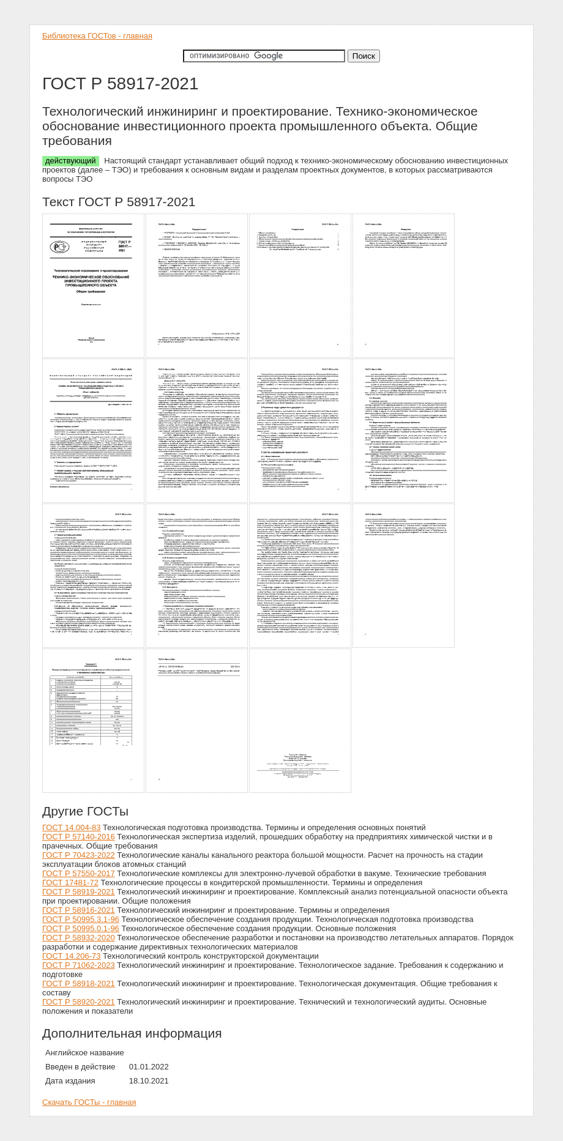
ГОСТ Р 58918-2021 (78, 983)
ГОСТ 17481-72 (70, 882)
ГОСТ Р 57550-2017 (78, 873)
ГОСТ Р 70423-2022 (78, 855)
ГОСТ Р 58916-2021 (78, 910)
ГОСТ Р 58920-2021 (78, 1001)
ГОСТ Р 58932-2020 (78, 937)
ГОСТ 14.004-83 (71, 827)
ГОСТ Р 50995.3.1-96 (80, 919)
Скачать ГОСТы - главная (89, 1102)
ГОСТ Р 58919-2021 (78, 891)
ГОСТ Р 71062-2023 (78, 965)
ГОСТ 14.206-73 (71, 956)
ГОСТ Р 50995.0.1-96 (80, 928)
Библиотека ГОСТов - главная (97, 35)
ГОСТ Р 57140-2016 (78, 836)
